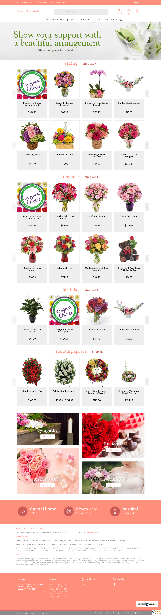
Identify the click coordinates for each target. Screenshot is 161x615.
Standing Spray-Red (32, 391)
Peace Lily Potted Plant (32, 330)
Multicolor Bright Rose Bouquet (96, 269)
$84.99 (64, 225)
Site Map (139, 613)
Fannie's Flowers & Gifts (29, 11)
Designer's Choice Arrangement (32, 104)
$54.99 (128, 277)
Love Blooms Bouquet (97, 216)
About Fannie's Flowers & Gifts (29, 528)
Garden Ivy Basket (32, 155)
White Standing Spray (64, 391)
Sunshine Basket (64, 155)
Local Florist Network (127, 613)
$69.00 (129, 163)
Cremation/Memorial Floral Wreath (129, 392)
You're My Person (129, 216)
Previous (14, 93)
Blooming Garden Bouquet (97, 156)
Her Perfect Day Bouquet (129, 156)
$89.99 (96, 112)
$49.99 (64, 163)
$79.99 (128, 112)
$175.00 (97, 400)
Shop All (88, 63)
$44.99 (32, 163)
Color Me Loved (64, 268)
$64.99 (32, 277)
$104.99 (32, 112)
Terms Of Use (100, 613)
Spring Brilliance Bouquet (64, 104)
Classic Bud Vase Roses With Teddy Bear (128, 269)
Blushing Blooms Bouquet (32, 269)
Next (147, 93)
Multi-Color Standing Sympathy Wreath (97, 392)
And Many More (97, 329)
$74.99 (64, 277)
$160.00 (32, 400)
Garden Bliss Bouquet (129, 103)
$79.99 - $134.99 (64, 400)
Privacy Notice (112, 613)
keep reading (92, 532)
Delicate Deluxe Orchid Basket (96, 104)
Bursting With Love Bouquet (64, 217)
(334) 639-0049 (25, 3)
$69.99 (64, 112)
